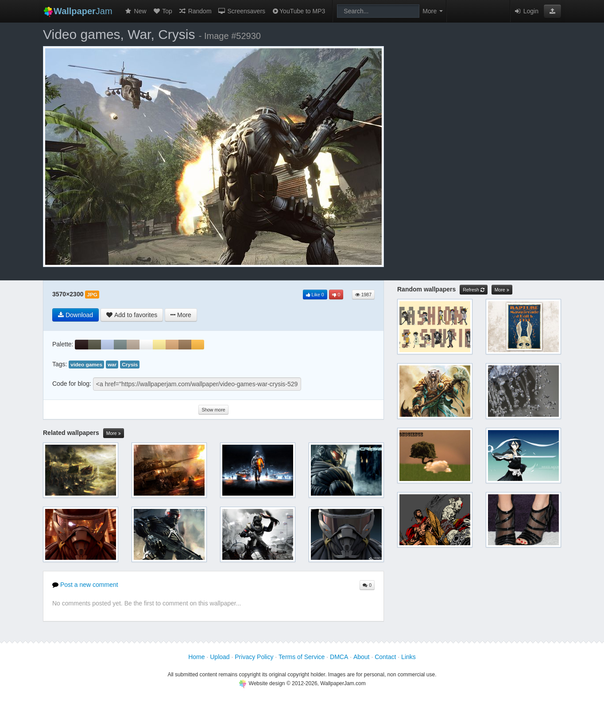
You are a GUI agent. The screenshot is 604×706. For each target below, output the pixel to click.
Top (162, 11)
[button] (552, 11)
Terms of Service (302, 656)
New (135, 11)
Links (408, 656)
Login (526, 11)
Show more (213, 409)
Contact (385, 656)
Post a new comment (85, 584)
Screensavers (241, 11)
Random (195, 11)
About (361, 656)
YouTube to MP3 (298, 11)
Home (196, 656)
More (113, 433)
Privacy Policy (254, 656)
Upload (219, 656)
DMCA (339, 656)
